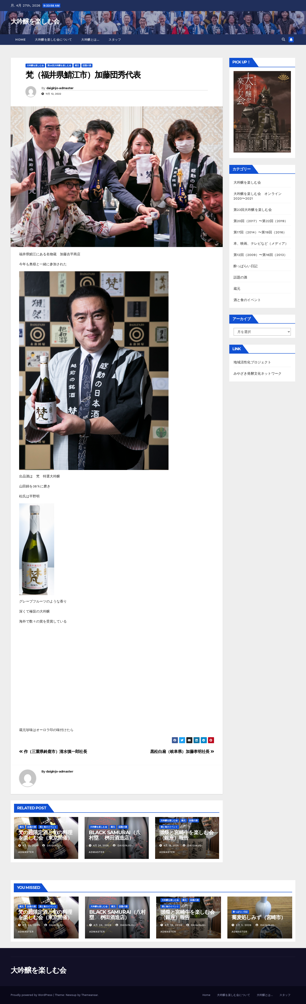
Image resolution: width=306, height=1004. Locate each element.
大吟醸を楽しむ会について (53, 39)
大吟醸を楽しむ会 (35, 21)
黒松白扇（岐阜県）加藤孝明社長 (182, 751)
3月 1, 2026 (244, 925)
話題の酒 (87, 65)
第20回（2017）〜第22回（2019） (261, 221)
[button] (283, 39)
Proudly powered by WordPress (32, 995)
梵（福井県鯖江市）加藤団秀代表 (83, 75)
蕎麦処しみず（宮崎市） (259, 917)
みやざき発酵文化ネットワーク (258, 373)
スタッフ (115, 39)
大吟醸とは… (90, 39)
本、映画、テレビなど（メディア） (261, 243)
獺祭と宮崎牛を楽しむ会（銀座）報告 (186, 835)
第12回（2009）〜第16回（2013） (261, 255)
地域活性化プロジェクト (252, 362)
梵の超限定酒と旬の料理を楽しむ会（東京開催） (45, 835)
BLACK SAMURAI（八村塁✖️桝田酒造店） (114, 835)
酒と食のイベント (48, 827)
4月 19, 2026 (173, 925)
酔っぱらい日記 (246, 266)
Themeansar (89, 995)
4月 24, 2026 (103, 925)
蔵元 (77, 65)
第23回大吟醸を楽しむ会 (59, 65)
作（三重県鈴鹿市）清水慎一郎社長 (53, 751)
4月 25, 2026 (31, 925)
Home (20, 39)
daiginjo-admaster (60, 88)
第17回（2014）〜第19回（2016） (260, 232)
